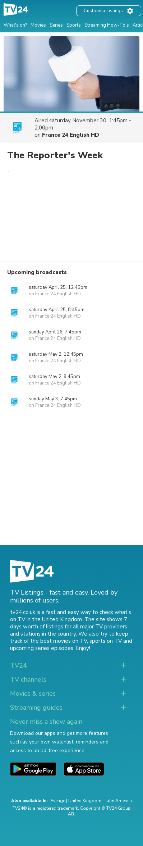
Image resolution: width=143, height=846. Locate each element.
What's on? (15, 25)
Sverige (58, 801)
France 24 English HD (70, 134)
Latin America (118, 801)
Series (56, 25)
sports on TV (105, 641)
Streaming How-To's (106, 25)
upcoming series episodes (41, 648)
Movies (38, 25)
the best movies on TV (58, 641)
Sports (73, 25)
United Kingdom (84, 801)
